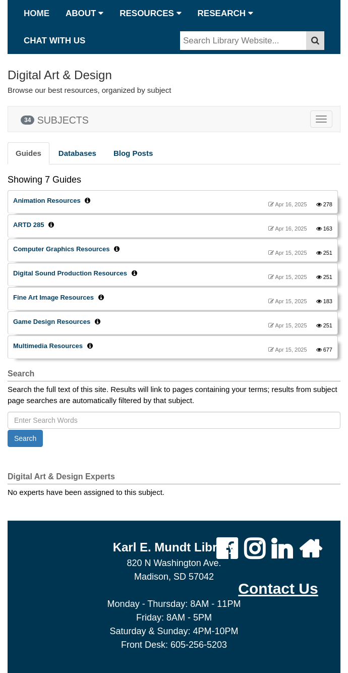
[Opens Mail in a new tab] (278, 588)
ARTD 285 (28, 225)
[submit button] (315, 40)
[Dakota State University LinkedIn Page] (281, 549)
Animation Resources (47, 200)
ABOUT (84, 13)
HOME (36, 13)
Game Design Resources (51, 321)
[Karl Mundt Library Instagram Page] (254, 549)
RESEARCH (225, 13)
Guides (28, 153)
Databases (77, 153)
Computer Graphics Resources (61, 249)
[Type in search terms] (243, 40)
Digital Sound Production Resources (70, 273)
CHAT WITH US (54, 40)
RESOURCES (150, 13)
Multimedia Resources (48, 346)
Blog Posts (133, 153)
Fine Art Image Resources (53, 297)
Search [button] (25, 438)
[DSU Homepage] (310, 549)
